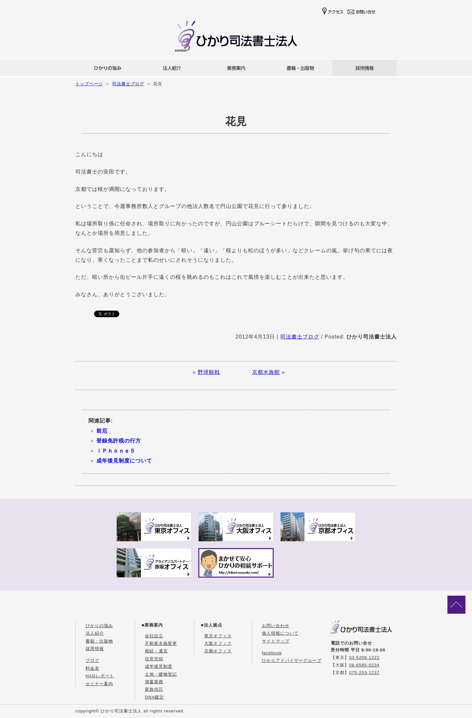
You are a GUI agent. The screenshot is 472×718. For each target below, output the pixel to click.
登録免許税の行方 (118, 440)
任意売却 (154, 658)
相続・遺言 (156, 650)
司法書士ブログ (128, 83)
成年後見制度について (124, 460)
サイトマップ (275, 641)
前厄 (102, 431)
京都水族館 (266, 372)
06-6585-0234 (364, 665)
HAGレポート (100, 675)
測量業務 (154, 681)
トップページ (89, 83)
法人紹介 (95, 633)
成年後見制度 (158, 666)
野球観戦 (209, 372)
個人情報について (280, 633)
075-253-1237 (364, 672)
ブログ (92, 660)
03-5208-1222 (364, 657)
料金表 (92, 668)
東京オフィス (218, 635)
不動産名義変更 (161, 643)
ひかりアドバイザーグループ (292, 660)
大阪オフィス (218, 643)
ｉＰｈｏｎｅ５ (115, 451)
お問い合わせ (275, 625)
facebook (272, 652)
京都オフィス (218, 650)
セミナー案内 (99, 683)
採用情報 (95, 648)
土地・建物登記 (161, 674)
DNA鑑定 (154, 697)
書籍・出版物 (99, 641)
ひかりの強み (99, 625)
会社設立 (154, 635)
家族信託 (154, 689)
